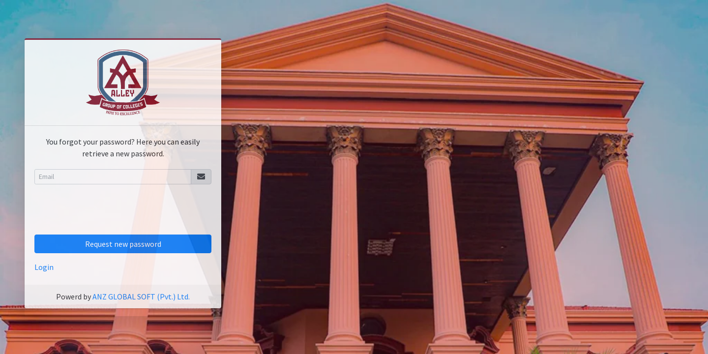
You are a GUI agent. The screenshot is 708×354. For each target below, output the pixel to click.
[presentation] (109, 211)
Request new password (123, 244)
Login (44, 267)
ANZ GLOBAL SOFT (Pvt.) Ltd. (141, 296)
